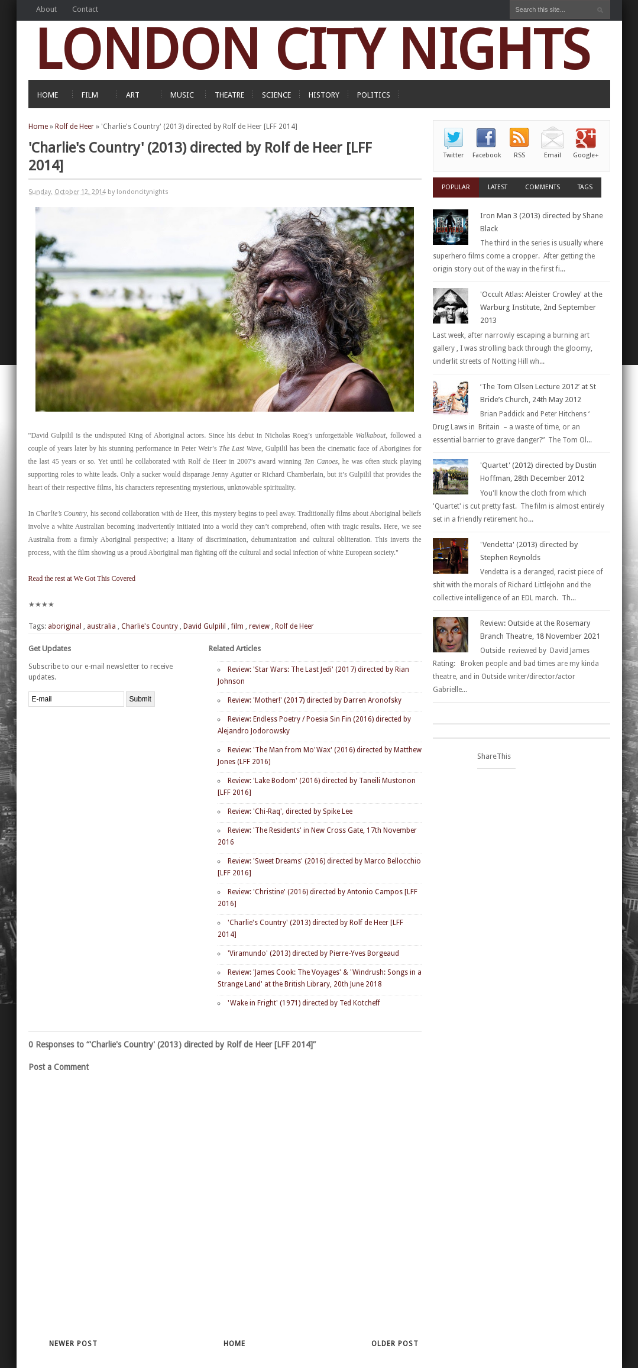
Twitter (453, 155)
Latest (497, 187)
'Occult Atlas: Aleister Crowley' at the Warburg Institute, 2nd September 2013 (541, 307)
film (237, 626)
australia (101, 626)
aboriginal (65, 626)
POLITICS (373, 94)
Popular (456, 187)
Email (552, 155)
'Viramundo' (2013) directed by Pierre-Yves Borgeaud (313, 953)
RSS (519, 155)
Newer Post (73, 1344)
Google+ (586, 155)
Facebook (486, 155)
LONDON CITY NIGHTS (312, 50)
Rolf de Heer (74, 126)
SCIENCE (276, 94)
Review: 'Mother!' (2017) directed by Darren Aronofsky (314, 700)
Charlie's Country (149, 626)
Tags (585, 187)
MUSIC (182, 94)
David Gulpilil (204, 626)
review (259, 626)
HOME (47, 94)
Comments (542, 187)
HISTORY (324, 94)
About (46, 9)
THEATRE (229, 94)
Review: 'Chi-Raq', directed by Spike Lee (290, 811)
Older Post (395, 1344)
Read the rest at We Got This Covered (82, 578)
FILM (90, 94)
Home (38, 126)
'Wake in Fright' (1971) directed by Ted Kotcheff (304, 1003)
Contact (85, 9)
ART (133, 94)
